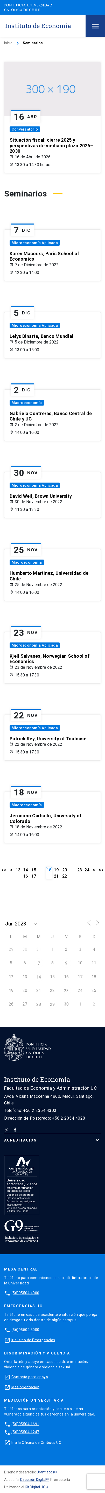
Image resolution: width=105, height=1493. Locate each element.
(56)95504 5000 (25, 1329)
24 (87, 870)
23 (79, 870)
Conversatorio (25, 129)
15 (33, 870)
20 (64, 870)
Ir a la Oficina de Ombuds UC (36, 1442)
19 (56, 870)
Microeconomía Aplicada (35, 243)
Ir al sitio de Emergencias (33, 1340)
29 (52, 1004)
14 (25, 870)
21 (56, 876)
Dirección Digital (33, 1480)
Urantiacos (45, 1472)
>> (101, 870)
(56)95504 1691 (25, 1424)
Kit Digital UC (35, 1487)
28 (38, 1004)
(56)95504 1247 (25, 1432)
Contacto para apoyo (29, 1377)
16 (25, 876)
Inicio (8, 43)
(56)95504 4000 (25, 1293)
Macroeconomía (27, 403)
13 (18, 870)
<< (3, 870)
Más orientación (25, 1387)
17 (33, 876)
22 (64, 876)
